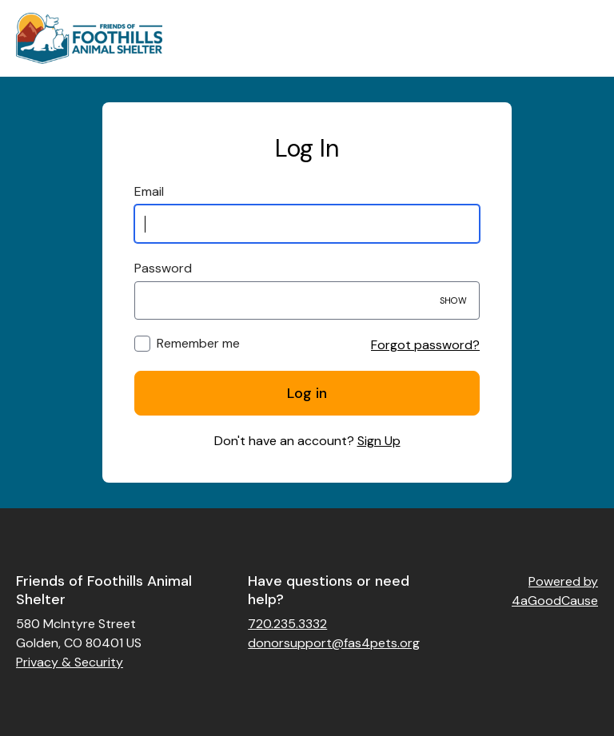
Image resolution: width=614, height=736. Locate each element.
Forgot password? (425, 344)
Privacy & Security (69, 662)
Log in (307, 393)
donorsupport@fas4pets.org (334, 643)
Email (149, 191)
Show (453, 300)
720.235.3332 (287, 623)
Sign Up (379, 440)
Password (163, 268)
